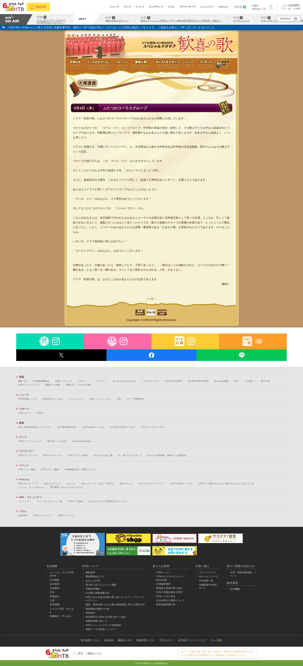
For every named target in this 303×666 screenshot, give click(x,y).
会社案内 (54, 584)
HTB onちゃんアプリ (28, 483)
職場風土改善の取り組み (169, 588)
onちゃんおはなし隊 (102, 455)
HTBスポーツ (24, 413)
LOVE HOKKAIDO (173, 381)
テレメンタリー (76, 399)
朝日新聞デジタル (90, 640)
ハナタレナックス (150, 381)
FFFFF (40, 413)
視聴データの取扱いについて (101, 629)
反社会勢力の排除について (170, 600)
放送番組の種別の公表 (97, 608)
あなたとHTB (93, 580)
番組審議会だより (95, 576)
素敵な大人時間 (52, 385)
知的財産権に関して (96, 621)
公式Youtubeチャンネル (93, 427)
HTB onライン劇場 (50, 469)
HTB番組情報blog (40, 381)
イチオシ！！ (84, 381)
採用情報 (54, 604)
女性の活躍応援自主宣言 (169, 592)
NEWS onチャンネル (53, 399)
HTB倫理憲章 (163, 584)
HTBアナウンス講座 (77, 455)
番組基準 (90, 572)
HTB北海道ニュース (27, 399)
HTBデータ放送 (75, 501)
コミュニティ (207, 6)
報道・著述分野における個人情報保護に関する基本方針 (115, 604)
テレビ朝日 (216, 640)
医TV (236, 381)
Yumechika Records (81, 441)
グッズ (127, 6)
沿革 (52, 600)
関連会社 (54, 596)
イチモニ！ (101, 381)
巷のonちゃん (126, 483)
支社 (52, 592)
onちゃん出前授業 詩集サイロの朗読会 (167, 455)
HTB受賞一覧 (206, 580)
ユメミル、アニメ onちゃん (31, 487)
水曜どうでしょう (63, 381)
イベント (140, 6)
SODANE (22, 515)
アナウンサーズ (187, 6)
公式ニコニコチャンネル (152, 427)
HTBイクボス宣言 (165, 596)
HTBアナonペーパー (52, 455)
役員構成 (54, 588)
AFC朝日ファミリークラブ (192, 640)
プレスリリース (207, 572)
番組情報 (41, 7)
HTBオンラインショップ (30, 441)
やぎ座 (296, 9)
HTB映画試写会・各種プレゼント (80, 469)
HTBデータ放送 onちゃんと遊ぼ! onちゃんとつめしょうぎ (226, 483)
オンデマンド (156, 6)
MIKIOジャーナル (66, 515)
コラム (171, 6)
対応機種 (235, 589)
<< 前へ (151, 298)
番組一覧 (22, 381)
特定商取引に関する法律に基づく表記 (106, 617)
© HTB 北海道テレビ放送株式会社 (151, 663)
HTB (146, 319)
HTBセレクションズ (42, 515)
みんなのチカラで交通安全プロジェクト (108, 501)
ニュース (114, 6)
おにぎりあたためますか (124, 381)
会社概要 (54, 580)
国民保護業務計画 (165, 604)
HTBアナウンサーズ (27, 455)
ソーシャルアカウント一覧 (49, 501)
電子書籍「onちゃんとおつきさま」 (67, 487)
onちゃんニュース (208, 576)
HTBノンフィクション (100, 399)
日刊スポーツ (167, 640)
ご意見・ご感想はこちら (89, 653)
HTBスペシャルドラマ (28, 385)
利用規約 (90, 612)
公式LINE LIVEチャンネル (122, 427)
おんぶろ (71, 483)
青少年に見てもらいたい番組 (101, 584)
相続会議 (108, 640)
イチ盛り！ (250, 381)
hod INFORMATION (66, 427)
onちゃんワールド (52, 483)
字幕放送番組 (93, 589)
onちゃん (224, 6)
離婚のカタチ (125, 640)
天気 (119, 399)
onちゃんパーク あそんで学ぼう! (97, 483)
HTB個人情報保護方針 (97, 593)
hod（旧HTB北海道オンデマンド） (34, 427)
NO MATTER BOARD (198, 381)
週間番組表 (285, 18)
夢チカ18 (265, 381)
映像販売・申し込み (60, 616)
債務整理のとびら (145, 640)
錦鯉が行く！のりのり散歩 (78, 385)
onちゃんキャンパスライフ (151, 483)
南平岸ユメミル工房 (56, 441)
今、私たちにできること (130, 455)
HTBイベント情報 (26, 469)
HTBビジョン (163, 572)
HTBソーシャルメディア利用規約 (103, 625)
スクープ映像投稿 (135, 399)
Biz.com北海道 (221, 381)
